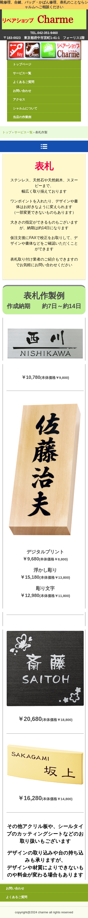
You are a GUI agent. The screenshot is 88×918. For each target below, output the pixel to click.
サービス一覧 (22, 73)
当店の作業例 (22, 117)
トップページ (22, 64)
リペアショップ (44, 16)
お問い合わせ (22, 91)
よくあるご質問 (23, 82)
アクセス (19, 99)
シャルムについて (25, 108)
